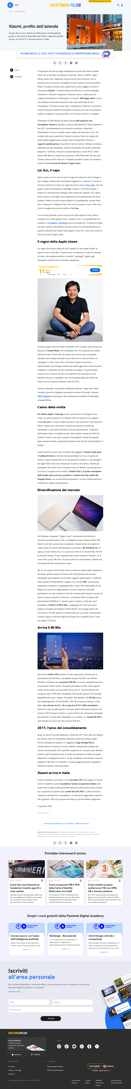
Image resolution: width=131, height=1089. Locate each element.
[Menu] (13, 5)
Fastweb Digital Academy (55, 1066)
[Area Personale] (122, 5)
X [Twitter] (60, 63)
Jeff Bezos (62, 223)
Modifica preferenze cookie (100, 1082)
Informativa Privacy (76, 1081)
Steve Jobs (90, 185)
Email (76, 63)
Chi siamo (11, 1066)
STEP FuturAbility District (55, 1070)
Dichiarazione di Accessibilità (116, 1081)
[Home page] (65, 5)
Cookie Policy (87, 1081)
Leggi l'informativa (14, 991)
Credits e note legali (14, 1070)
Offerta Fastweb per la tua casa (101, 1)
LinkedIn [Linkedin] (54, 63)
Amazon (53, 223)
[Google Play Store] (36, 1054)
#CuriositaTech (69, 823)
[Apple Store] (16, 1054)
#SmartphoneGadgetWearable (54, 823)
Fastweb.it (11, 1074)
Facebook (65, 63)
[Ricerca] (118, 5)
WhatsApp (71, 63)
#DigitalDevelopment (82, 823)
